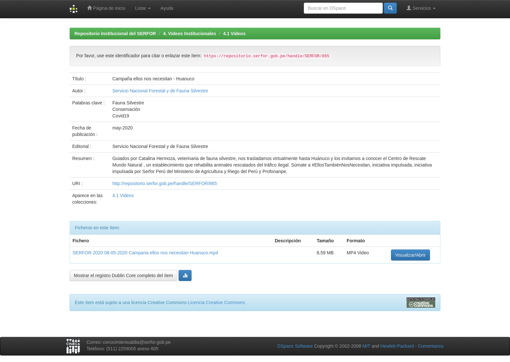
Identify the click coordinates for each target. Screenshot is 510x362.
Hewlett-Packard (397, 346)
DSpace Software (295, 346)
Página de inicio (106, 8)
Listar (143, 8)
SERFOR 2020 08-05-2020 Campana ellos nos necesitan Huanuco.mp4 (145, 252)
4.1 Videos (234, 33)
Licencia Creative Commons (216, 302)
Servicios (421, 8)
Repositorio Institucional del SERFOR (115, 33)
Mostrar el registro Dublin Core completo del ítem (123, 275)
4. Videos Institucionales (189, 33)
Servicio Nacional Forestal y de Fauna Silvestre (160, 90)
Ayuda (166, 8)
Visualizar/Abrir (410, 255)
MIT (366, 346)
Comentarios (431, 346)
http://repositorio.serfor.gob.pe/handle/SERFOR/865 (164, 183)
